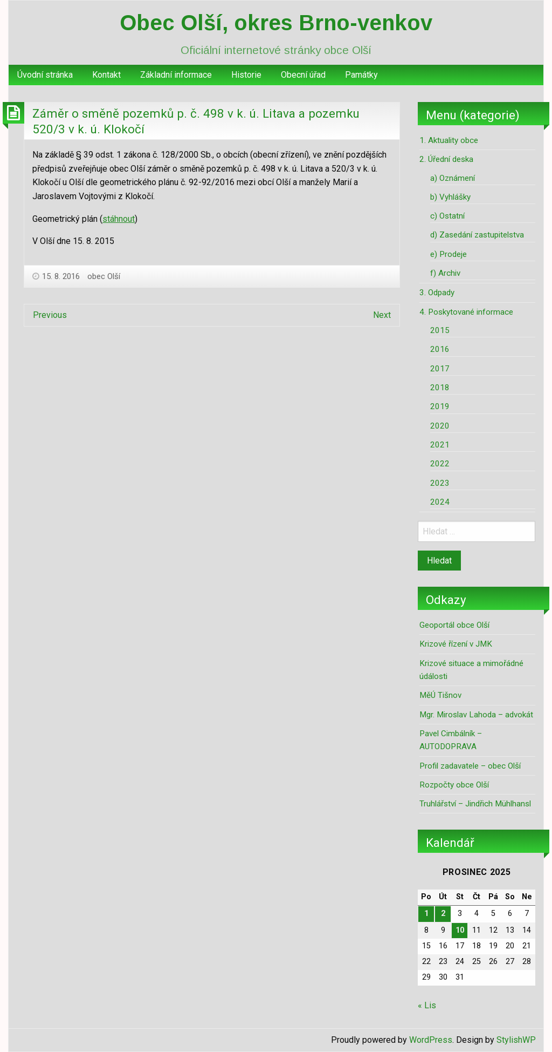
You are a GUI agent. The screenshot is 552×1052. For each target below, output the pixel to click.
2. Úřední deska (446, 159)
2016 (440, 349)
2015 (440, 330)
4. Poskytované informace (466, 312)
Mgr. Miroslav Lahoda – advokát (476, 715)
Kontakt (106, 75)
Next (382, 315)
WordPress (430, 1040)
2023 (440, 483)
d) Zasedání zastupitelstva (477, 235)
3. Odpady (436, 292)
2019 (440, 406)
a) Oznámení (452, 178)
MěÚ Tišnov (440, 695)
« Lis (427, 1005)
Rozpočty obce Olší (454, 785)
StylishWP (516, 1040)
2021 (440, 445)
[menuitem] (45, 75)
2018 (440, 387)
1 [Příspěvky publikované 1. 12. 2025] (426, 913)
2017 (440, 369)
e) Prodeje (448, 254)
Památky (361, 75)
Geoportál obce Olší (454, 625)
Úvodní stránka (45, 75)
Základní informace (176, 75)
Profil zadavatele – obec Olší (470, 766)
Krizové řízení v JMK (455, 644)
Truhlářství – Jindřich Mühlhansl (475, 804)
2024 (440, 502)
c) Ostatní (447, 216)
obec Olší (103, 276)
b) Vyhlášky (450, 197)
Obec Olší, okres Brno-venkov (276, 23)
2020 (440, 426)
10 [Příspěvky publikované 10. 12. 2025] (460, 930)
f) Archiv (445, 273)
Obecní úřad (303, 75)
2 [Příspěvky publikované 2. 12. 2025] (443, 913)
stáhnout (118, 219)
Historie (246, 75)
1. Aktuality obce (448, 140)
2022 (440, 464)
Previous (50, 315)
